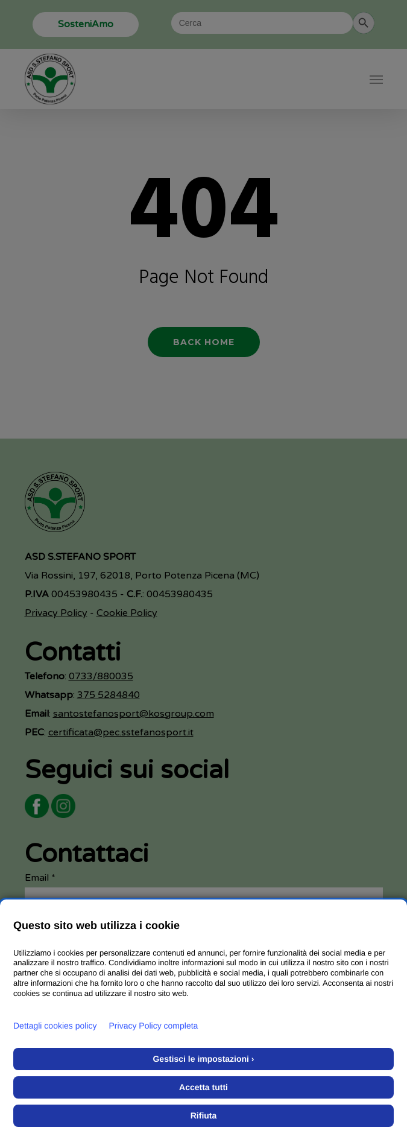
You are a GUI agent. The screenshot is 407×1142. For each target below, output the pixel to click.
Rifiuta (204, 1115)
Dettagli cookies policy (55, 1025)
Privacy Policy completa (153, 1025)
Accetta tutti (203, 1087)
